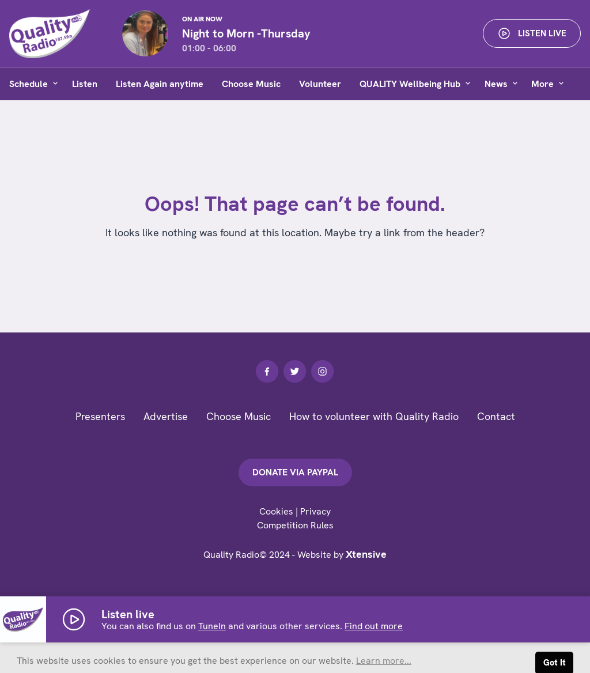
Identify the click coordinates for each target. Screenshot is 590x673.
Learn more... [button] (383, 661)
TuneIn (212, 626)
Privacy (315, 511)
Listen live (531, 33)
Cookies (276, 511)
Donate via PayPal (295, 472)
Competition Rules (295, 525)
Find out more (374, 626)
